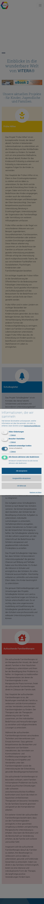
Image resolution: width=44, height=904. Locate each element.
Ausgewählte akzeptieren (21, 478)
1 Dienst (12, 435)
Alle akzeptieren (21, 471)
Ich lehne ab (21, 486)
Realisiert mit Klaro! (35, 492)
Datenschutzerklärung (32, 426)
